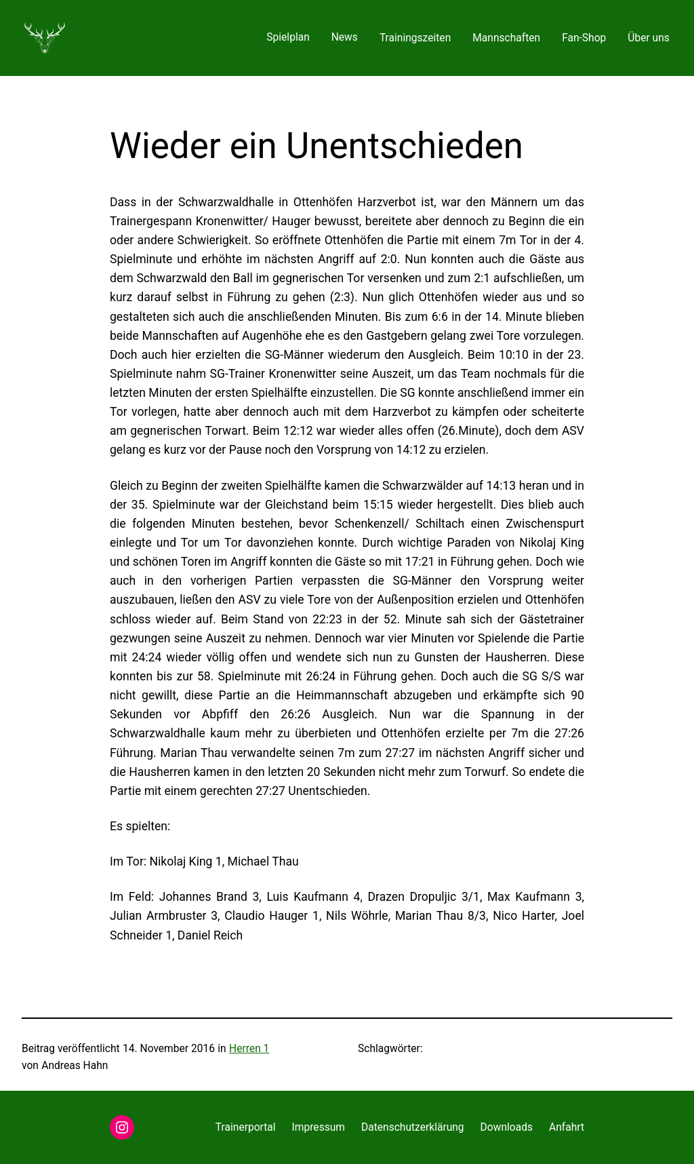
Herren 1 (249, 1049)
